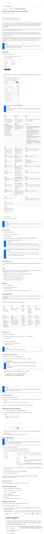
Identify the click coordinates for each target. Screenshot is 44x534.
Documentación (5, 8)
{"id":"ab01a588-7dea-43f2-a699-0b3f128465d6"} (12, 18)
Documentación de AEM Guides (20, 8)
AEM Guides (11, 8)
